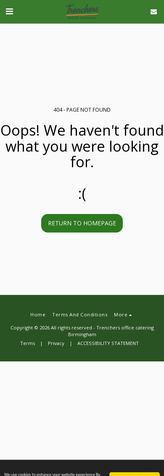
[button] (9, 11)
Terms (27, 343)
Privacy (56, 343)
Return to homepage (82, 223)
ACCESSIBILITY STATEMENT (108, 343)
